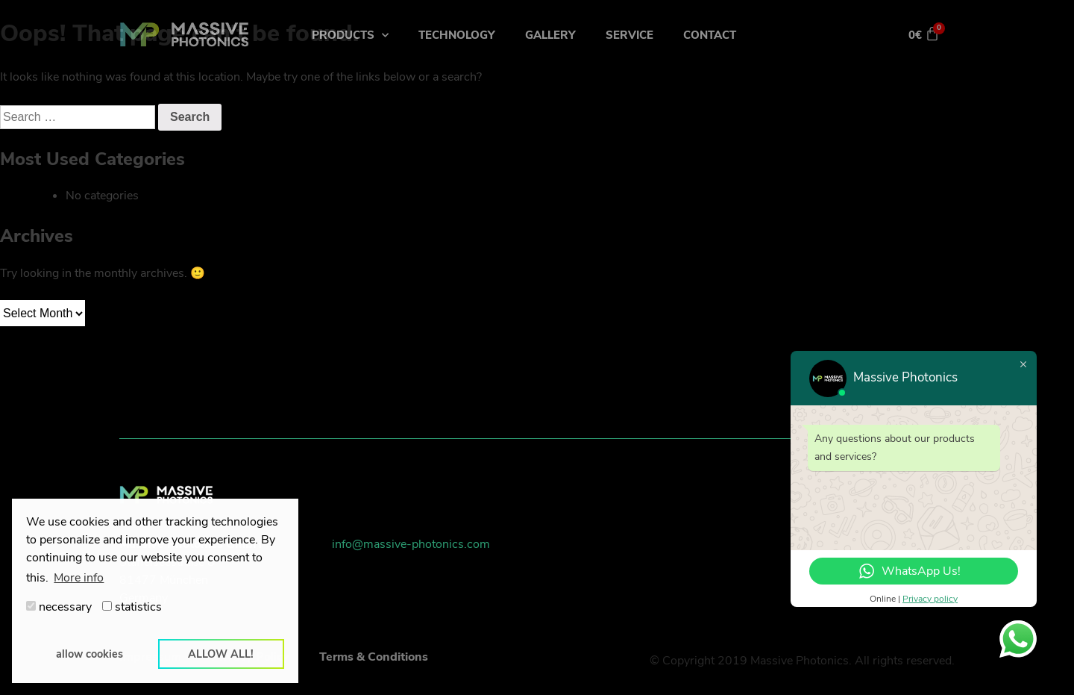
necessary (59, 607)
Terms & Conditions (373, 657)
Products (350, 35)
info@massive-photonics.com (411, 544)
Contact (709, 35)
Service (629, 35)
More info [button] (79, 578)
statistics (132, 607)
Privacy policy (930, 599)
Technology (456, 35)
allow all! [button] (221, 653)
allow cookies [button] (89, 653)
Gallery (550, 35)
